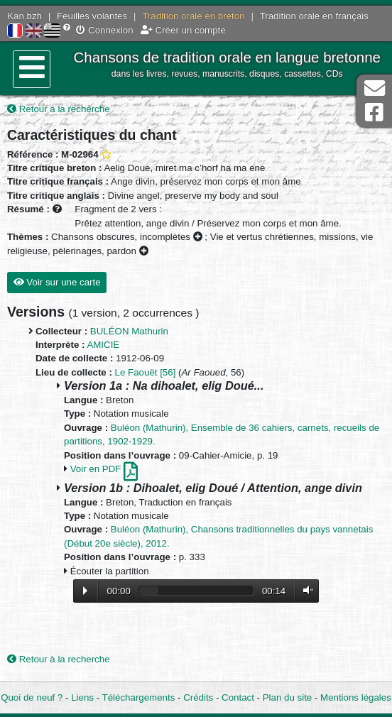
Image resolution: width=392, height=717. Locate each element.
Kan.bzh (24, 16)
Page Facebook (374, 112)
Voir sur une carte (57, 282)
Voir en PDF (104, 469)
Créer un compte (183, 30)
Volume (304, 590)
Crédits (198, 697)
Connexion (104, 30)
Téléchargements (138, 697)
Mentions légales (355, 697)
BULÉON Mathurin (129, 331)
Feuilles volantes (92, 16)
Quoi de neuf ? (31, 697)
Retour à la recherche (58, 109)
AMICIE (103, 344)
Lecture (85, 590)
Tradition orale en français (314, 16)
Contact (238, 697)
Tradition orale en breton (193, 16)
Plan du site (287, 697)
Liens (82, 697)
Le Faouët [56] (145, 372)
